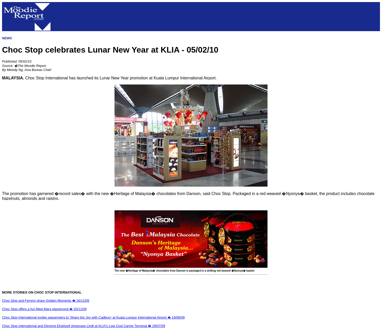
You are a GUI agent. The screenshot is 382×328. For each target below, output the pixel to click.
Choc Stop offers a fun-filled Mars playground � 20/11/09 (44, 309)
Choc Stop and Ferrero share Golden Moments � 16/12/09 (45, 300)
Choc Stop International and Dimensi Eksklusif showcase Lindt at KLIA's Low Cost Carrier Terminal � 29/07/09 (83, 326)
